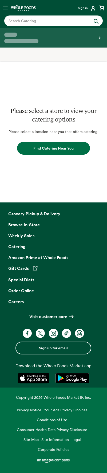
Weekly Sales (21, 236)
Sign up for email (53, 348)
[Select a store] (53, 37)
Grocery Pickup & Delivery (34, 214)
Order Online (21, 291)
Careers (16, 301)
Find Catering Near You (53, 148)
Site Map (31, 439)
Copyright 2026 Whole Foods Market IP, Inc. (53, 397)
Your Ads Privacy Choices (65, 409)
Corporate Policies (53, 449)
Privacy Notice (29, 409)
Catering (17, 246)
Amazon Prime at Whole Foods (38, 257)
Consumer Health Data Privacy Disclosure (52, 429)
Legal (76, 439)
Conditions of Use (52, 419)
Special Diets (21, 280)
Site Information (55, 439)
